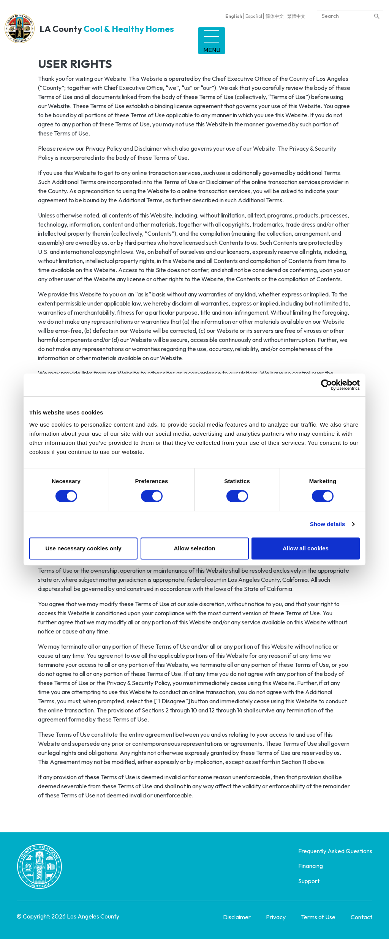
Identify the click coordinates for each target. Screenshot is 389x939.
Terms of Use (318, 911)
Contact (361, 911)
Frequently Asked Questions (335, 846)
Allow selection (194, 548)
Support (309, 38)
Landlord (211, 38)
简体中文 (275, 16)
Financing (260, 38)
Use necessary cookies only (83, 548)
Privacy (276, 911)
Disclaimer (237, 911)
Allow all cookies (306, 548)
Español (253, 16)
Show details (327, 524)
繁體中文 (296, 16)
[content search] (376, 16)
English (233, 16)
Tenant (164, 38)
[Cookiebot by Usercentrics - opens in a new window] (326, 385)
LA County (88, 26)
